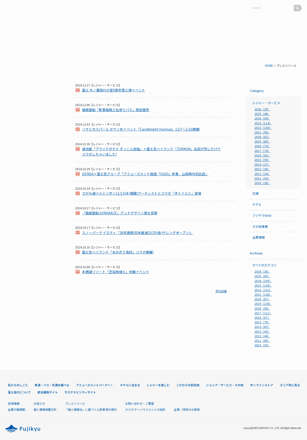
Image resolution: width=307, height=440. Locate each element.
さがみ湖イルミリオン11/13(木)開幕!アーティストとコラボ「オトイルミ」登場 (141, 193)
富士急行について (34, 203)
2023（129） (263, 285)
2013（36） (262, 169)
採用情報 (34, 242)
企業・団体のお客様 (34, 275)
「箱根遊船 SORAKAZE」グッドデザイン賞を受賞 (119, 213)
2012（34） (262, 174)
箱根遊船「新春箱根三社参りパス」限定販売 (115, 109)
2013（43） (262, 331)
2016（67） (262, 317)
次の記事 (221, 291)
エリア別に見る (33, 184)
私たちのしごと (33, 88)
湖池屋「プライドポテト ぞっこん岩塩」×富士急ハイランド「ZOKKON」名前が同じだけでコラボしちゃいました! (151, 151)
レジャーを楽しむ (33, 136)
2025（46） (262, 114)
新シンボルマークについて (33, 76)
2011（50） (262, 178)
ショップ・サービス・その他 (33, 160)
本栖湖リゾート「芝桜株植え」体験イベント (115, 271)
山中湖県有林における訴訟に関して (34, 263)
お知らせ (39, 403)
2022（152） (263, 290)
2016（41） (262, 155)
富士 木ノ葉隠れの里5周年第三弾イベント (113, 90)
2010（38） (262, 183)
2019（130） (263, 303)
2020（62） (262, 137)
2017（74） (262, 151)
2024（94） (262, 118)
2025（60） (262, 276)
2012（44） (262, 336)
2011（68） (262, 340)
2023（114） (263, 123)
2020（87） (262, 299)
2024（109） (263, 281)
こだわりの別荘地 (33, 148)
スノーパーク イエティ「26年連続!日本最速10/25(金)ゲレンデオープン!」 (137, 232)
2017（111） (263, 313)
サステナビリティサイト (34, 223)
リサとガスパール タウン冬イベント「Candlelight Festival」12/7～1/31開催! (141, 129)
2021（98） (262, 132)
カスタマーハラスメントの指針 (145, 409)
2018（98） (262, 308)
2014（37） (262, 164)
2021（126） (263, 294)
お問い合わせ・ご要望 (139, 403)
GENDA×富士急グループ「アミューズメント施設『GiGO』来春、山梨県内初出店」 (145, 173)
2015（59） (262, 160)
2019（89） (262, 141)
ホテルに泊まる (33, 124)
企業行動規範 (16, 409)
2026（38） (262, 271)
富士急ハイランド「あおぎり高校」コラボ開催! (118, 252)
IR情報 (34, 232)
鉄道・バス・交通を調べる (33, 100)
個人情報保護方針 (45, 409)
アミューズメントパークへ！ (33, 112)
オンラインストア (33, 172)
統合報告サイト (34, 213)
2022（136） (263, 128)
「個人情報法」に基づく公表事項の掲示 (91, 409)
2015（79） (262, 322)
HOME (269, 65)
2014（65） (262, 327)
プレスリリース (34, 252)
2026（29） (262, 109)
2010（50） (262, 345)
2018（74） (262, 146)
